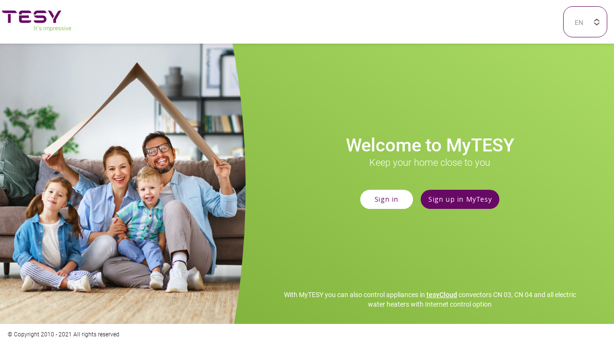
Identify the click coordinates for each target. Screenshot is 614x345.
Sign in (387, 199)
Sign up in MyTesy (460, 199)
